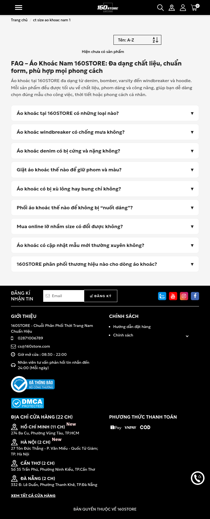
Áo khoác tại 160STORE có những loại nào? (68, 113)
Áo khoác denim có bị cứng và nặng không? (68, 151)
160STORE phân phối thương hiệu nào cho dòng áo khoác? (87, 264)
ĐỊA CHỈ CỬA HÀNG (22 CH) (42, 417)
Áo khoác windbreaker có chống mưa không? (71, 132)
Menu (18, 7)
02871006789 (30, 338)
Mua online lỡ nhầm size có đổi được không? (70, 226)
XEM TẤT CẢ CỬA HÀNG (33, 495)
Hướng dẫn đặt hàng (132, 326)
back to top (197, 496)
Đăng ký (101, 296)
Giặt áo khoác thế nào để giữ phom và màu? (69, 169)
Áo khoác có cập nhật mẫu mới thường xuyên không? (80, 245)
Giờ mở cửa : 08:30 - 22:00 (42, 354)
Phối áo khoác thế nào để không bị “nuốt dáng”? (75, 207)
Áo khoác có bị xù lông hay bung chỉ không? (69, 189)
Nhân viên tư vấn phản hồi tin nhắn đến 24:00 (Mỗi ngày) (53, 365)
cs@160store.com (34, 346)
